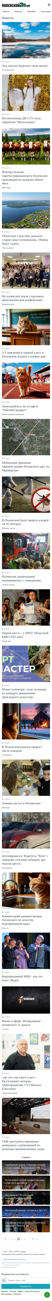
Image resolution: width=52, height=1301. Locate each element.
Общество (18, 12)
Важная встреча (26, 298)
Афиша (20, 1291)
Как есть (26, 920)
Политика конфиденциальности (14, 1259)
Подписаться (25, 1286)
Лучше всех (26, 635)
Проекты (4, 1291)
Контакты (17, 1294)
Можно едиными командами (26, 408)
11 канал (26, 1023)
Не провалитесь (26, 65)
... (28, 1239)
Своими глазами (26, 578)
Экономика (31, 12)
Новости (6, 12)
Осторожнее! (26, 749)
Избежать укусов (26, 522)
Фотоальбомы (6, 1294)
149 (33, 1239)
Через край (26, 178)
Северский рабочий (26, 1083)
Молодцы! (26, 803)
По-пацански (26, 860)
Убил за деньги (26, 240)
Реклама (13, 1291)
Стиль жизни (46, 12)
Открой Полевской (32, 1291)
